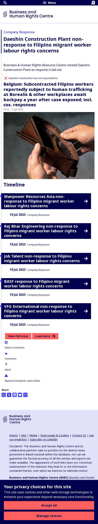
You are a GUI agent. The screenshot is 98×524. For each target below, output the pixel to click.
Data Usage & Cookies (54, 435)
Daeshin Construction (15, 347)
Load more (42, 336)
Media (33, 435)
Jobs (23, 435)
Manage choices (49, 516)
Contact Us (79, 435)
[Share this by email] (25, 395)
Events (13, 435)
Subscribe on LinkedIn (44, 439)
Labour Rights (33, 380)
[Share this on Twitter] (9, 395)
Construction (10, 358)
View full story (18, 336)
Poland (8, 369)
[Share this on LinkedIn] (14, 395)
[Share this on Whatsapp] (4, 395)
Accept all (49, 505)
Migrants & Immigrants (15, 380)
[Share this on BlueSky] (20, 395)
